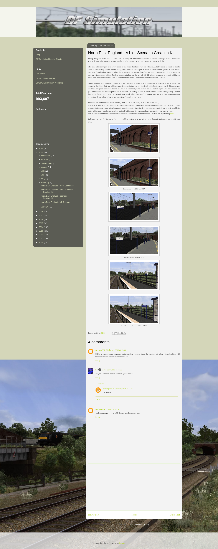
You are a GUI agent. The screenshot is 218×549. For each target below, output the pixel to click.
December (46, 155)
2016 (41, 219)
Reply (97, 361)
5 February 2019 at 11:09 (112, 370)
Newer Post (93, 514)
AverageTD (100, 350)
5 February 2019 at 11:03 (116, 350)
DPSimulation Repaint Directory (50, 59)
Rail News (40, 74)
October (45, 159)
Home (134, 514)
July (43, 171)
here (171, 113)
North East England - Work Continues (57, 186)
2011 (41, 239)
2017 (41, 215)
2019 (41, 152)
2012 (41, 235)
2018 (41, 212)
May (43, 178)
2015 (41, 223)
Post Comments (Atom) (139, 524)
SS (96, 370)
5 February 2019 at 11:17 (123, 389)
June (43, 175)
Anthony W (100, 409)
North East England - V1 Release (55, 202)
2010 (41, 242)
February (45, 182)
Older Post (175, 514)
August (44, 167)
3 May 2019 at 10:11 (114, 409)
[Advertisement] (134, 487)
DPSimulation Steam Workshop (49, 83)
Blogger (122, 543)
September (46, 163)
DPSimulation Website (45, 78)
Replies (101, 383)
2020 (41, 148)
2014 (41, 227)
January (45, 207)
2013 (41, 231)
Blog (38, 55)
